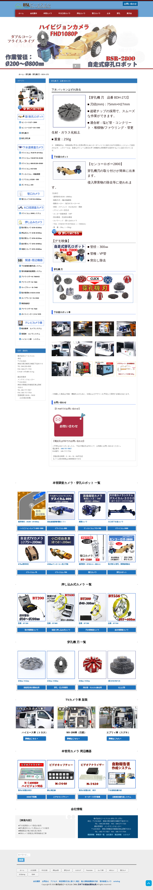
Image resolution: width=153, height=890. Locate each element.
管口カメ (123, 870)
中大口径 (44, 870)
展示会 (129, 13)
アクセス (53, 881)
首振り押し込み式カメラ (61, 630)
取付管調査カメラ (31, 630)
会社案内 (33, 13)
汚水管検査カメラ (92, 630)
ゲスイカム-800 (61, 528)
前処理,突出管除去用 (31, 687)
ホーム (21, 13)
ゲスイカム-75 (31, 572)
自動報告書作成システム (121, 797)
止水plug (22, 874)
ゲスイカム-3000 (121, 528)
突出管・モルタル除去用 (92, 687)
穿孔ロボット (121, 572)
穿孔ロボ (67, 870)
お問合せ (45, 881)
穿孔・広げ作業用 (61, 687)
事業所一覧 (100, 834)
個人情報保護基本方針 (89, 881)
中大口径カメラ (64, 13)
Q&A (33, 874)
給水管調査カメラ (121, 630)
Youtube (89, 870)
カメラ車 (100, 870)
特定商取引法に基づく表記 (69, 881)
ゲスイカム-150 (61, 572)
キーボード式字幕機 (92, 797)
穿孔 (118, 13)
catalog (116, 881)
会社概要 (36, 881)
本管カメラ (47, 13)
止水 (108, 13)
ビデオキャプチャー (60, 797)
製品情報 (118, 834)
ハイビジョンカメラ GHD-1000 (31, 528)
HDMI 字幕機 (31, 797)
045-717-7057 (66, 448)
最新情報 (91, 834)
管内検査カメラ (106, 881)
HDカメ (111, 870)
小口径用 (33, 870)
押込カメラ (81, 13)
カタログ (126, 834)
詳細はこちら (32, 738)
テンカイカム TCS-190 (92, 528)
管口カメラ (96, 13)
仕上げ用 (121, 687)
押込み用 (56, 870)
